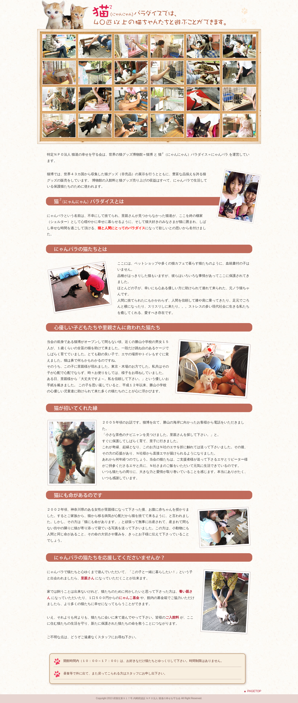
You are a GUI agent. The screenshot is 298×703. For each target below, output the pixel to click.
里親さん (87, 578)
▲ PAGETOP (252, 691)
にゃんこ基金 (129, 598)
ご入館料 (172, 617)
